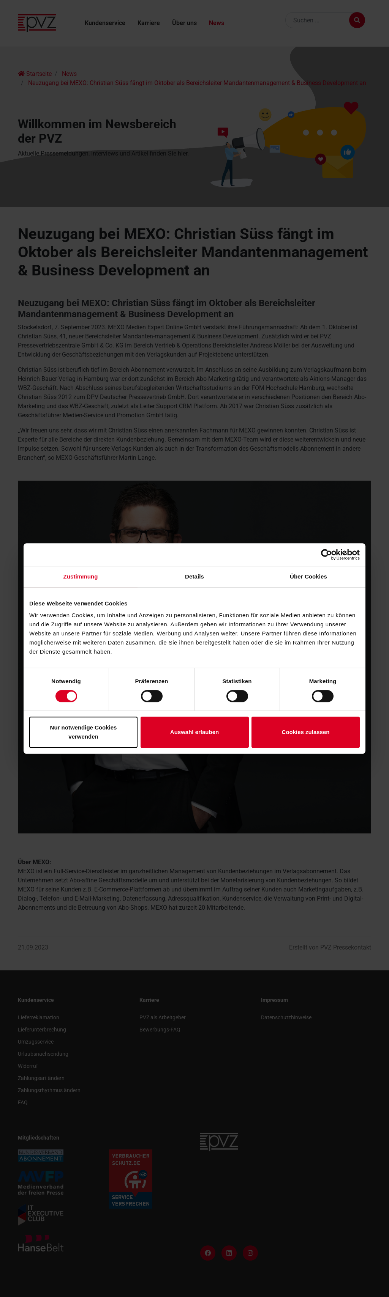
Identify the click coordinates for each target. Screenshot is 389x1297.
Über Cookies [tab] (308, 576)
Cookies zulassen (306, 732)
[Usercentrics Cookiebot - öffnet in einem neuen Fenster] (326, 554)
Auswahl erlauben (194, 732)
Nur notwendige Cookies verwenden (83, 732)
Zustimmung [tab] (80, 576)
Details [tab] (194, 576)
